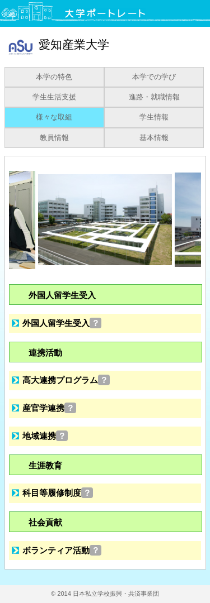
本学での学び (154, 77)
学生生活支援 (54, 97)
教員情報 (54, 138)
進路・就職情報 (154, 97)
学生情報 (154, 117)
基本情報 (154, 138)
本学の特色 (54, 77)
